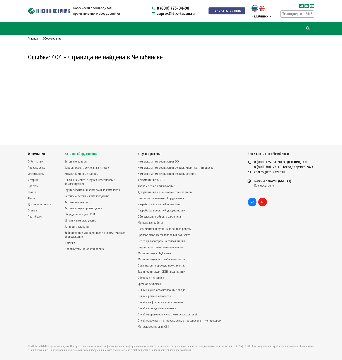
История (33, 180)
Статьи (32, 192)
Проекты (33, 186)
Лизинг (32, 198)
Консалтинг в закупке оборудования (161, 198)
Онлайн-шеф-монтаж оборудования (160, 302)
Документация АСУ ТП (151, 180)
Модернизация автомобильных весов (162, 259)
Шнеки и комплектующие (80, 220)
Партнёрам (35, 216)
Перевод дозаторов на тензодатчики (161, 241)
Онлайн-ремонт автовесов (154, 296)
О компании (36, 154)
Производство (36, 168)
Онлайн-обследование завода (157, 308)
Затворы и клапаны (77, 226)
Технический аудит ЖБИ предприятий (161, 271)
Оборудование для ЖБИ (80, 214)
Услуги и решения (150, 154)
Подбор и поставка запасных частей (160, 247)
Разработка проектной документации (161, 210)
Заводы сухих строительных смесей (87, 168)
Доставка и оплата (39, 204)
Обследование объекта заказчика (159, 216)
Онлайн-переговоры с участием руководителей (168, 314)
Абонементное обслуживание (156, 186)
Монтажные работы (150, 223)
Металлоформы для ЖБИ (153, 327)
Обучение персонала (151, 278)
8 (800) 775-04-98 (173, 8)
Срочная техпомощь (150, 284)
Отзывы (33, 210)
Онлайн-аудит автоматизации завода (161, 290)
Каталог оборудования (81, 154)
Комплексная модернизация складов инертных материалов (176, 168)
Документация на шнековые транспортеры (165, 192)
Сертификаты (36, 174)
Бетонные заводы (76, 161)
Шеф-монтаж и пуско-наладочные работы (164, 229)
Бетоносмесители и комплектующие (87, 196)
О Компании (35, 161)
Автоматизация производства (83, 208)
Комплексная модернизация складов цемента (167, 174)
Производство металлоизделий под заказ (164, 235)
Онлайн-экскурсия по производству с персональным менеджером (179, 320)
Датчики (70, 243)
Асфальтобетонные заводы (82, 174)
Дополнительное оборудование (85, 249)
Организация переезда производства (162, 265)
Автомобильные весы (78, 202)
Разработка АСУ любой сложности (159, 204)
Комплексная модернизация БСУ (158, 161)
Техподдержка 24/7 (297, 14)
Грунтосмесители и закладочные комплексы (92, 190)
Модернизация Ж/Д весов (154, 253)
